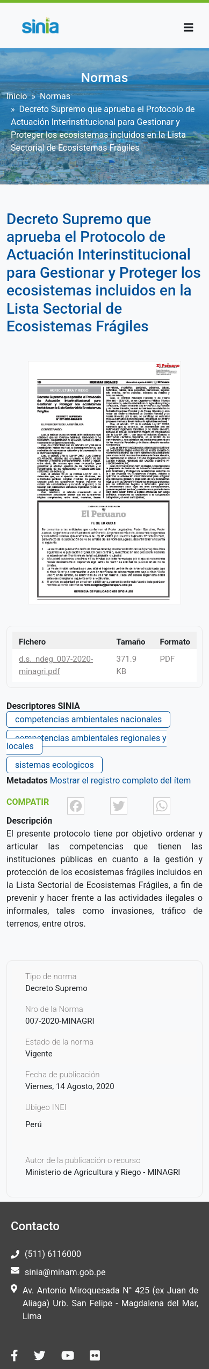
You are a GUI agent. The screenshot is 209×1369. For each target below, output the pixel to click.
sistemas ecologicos (54, 765)
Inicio (16, 96)
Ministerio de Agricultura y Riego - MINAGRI (102, 1172)
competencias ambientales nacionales (88, 719)
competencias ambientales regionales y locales (86, 742)
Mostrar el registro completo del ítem (120, 780)
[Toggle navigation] (189, 27)
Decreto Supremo (56, 988)
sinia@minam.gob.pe (65, 1272)
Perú (33, 1124)
